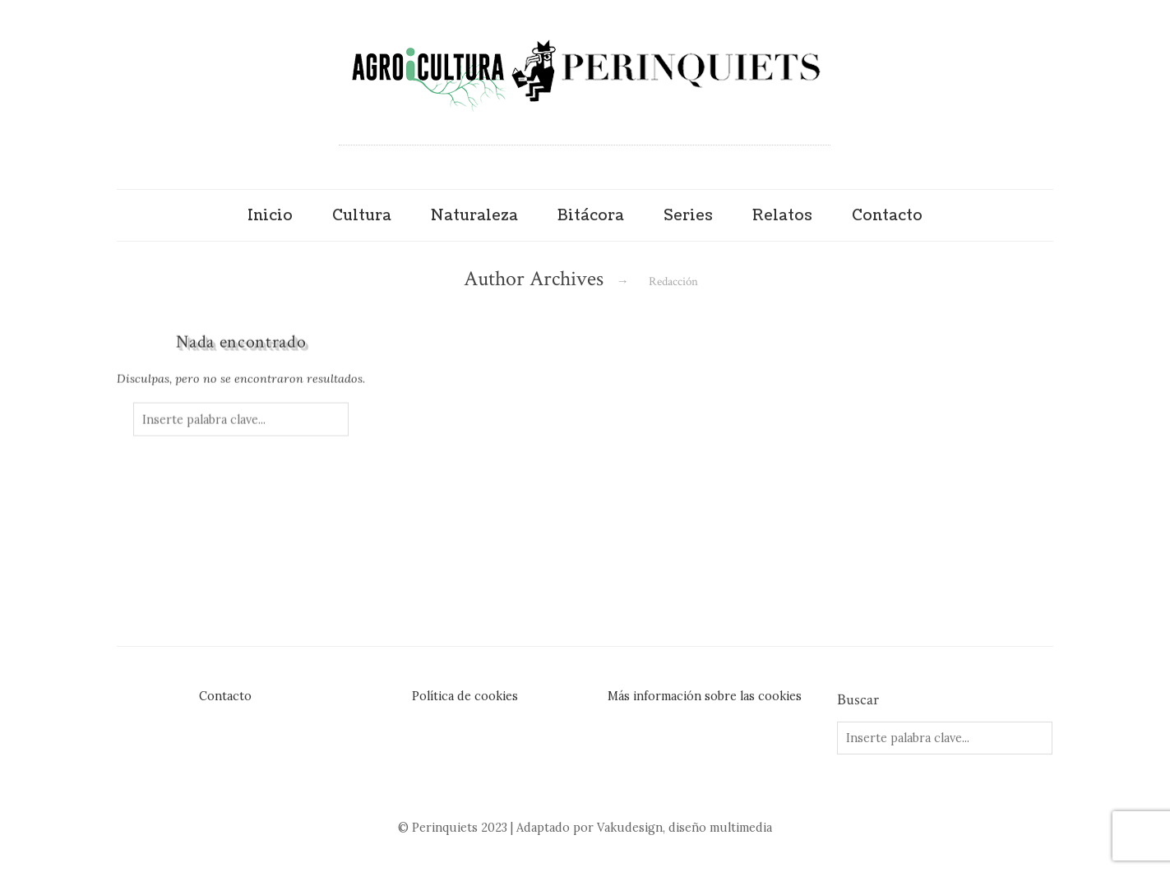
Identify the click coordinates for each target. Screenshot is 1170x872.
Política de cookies (465, 696)
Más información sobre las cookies (705, 696)
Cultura (361, 215)
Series (688, 215)
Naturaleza (474, 215)
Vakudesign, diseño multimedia (684, 827)
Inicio (270, 215)
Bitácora (590, 215)
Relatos (782, 215)
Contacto (887, 215)
